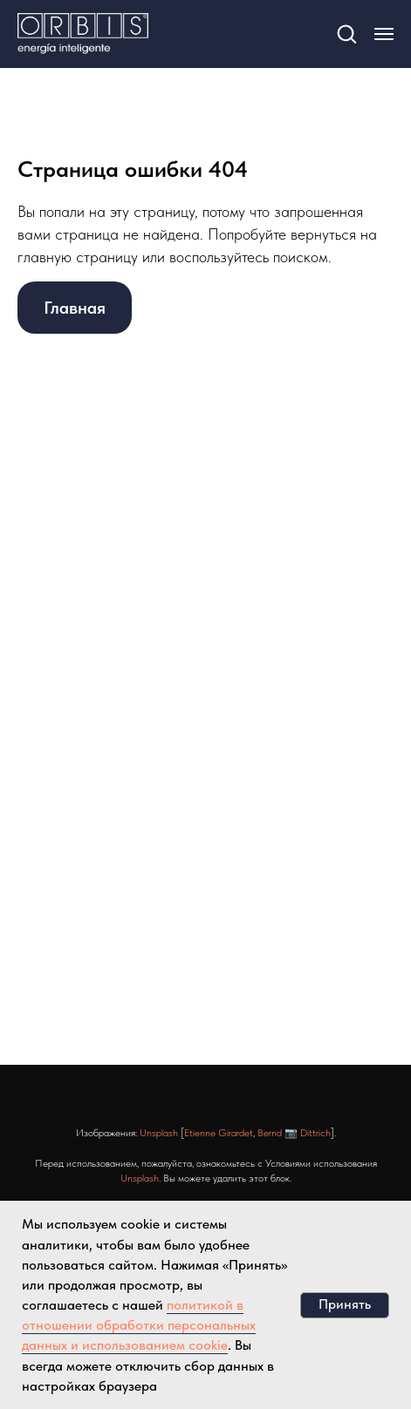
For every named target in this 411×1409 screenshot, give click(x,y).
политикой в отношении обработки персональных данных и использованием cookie (139, 1325)
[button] (346, 33)
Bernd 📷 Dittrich (294, 1133)
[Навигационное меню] (384, 34)
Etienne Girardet (218, 1133)
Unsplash (159, 1133)
